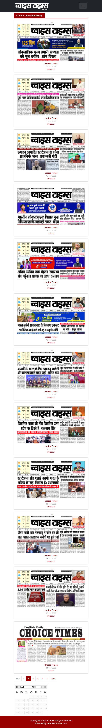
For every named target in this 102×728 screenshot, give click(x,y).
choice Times (51, 63)
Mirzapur (51, 69)
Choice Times (51, 665)
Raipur (51, 670)
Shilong (51, 233)
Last (53, 678)
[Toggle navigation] (83, 6)
